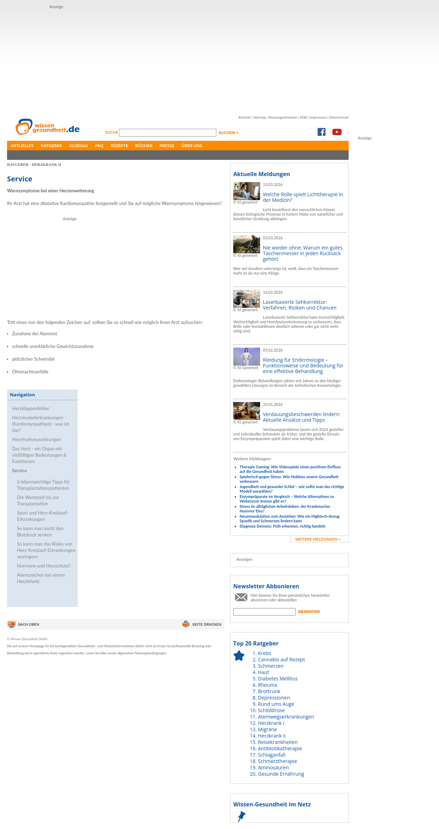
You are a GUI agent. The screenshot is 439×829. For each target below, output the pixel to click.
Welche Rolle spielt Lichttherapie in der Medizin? (303, 197)
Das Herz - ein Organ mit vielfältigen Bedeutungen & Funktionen (39, 455)
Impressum (317, 117)
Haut (263, 672)
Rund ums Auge (276, 704)
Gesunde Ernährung (281, 773)
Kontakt (245, 117)
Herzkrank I (271, 723)
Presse (167, 145)
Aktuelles (22, 145)
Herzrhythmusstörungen (36, 439)
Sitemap (259, 117)
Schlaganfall (271, 754)
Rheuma (267, 684)
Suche (112, 132)
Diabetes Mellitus (277, 678)
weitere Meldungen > (318, 539)
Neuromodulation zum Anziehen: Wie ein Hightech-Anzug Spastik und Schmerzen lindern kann (289, 518)
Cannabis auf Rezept (281, 659)
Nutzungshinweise (283, 117)
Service (19, 470)
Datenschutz (339, 117)
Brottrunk (269, 691)
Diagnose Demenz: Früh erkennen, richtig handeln (282, 526)
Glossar (78, 145)
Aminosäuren (273, 767)
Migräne (267, 729)
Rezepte (119, 145)
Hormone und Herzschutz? (44, 566)
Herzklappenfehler (30, 408)
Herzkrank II (272, 735)
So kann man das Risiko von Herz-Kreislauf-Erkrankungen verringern (46, 550)
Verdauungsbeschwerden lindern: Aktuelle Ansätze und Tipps (302, 417)
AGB (303, 117)
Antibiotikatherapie (280, 748)
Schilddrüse (271, 710)
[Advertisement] (151, 59)
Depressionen (274, 697)
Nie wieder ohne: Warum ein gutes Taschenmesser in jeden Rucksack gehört (302, 253)
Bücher (143, 145)
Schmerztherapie (277, 761)
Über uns (191, 145)
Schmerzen (271, 665)
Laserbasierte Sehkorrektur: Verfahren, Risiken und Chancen (300, 305)
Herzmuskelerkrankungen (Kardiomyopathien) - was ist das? (40, 424)
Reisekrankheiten (278, 742)
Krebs (264, 653)
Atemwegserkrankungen (286, 716)
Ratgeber (51, 145)
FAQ (99, 145)
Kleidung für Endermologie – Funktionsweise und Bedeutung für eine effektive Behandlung (303, 365)
